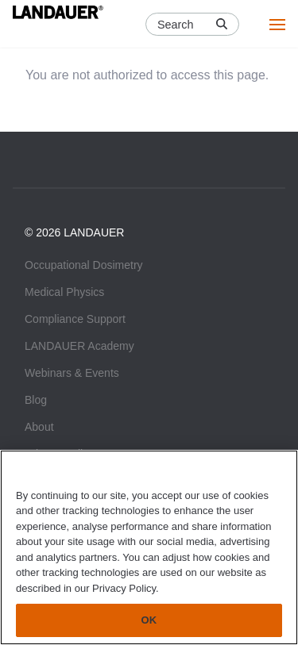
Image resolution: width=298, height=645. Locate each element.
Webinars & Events (72, 373)
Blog (36, 400)
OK (149, 620)
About (39, 426)
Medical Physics (64, 292)
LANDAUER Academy (79, 346)
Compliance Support (75, 319)
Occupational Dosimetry (84, 265)
